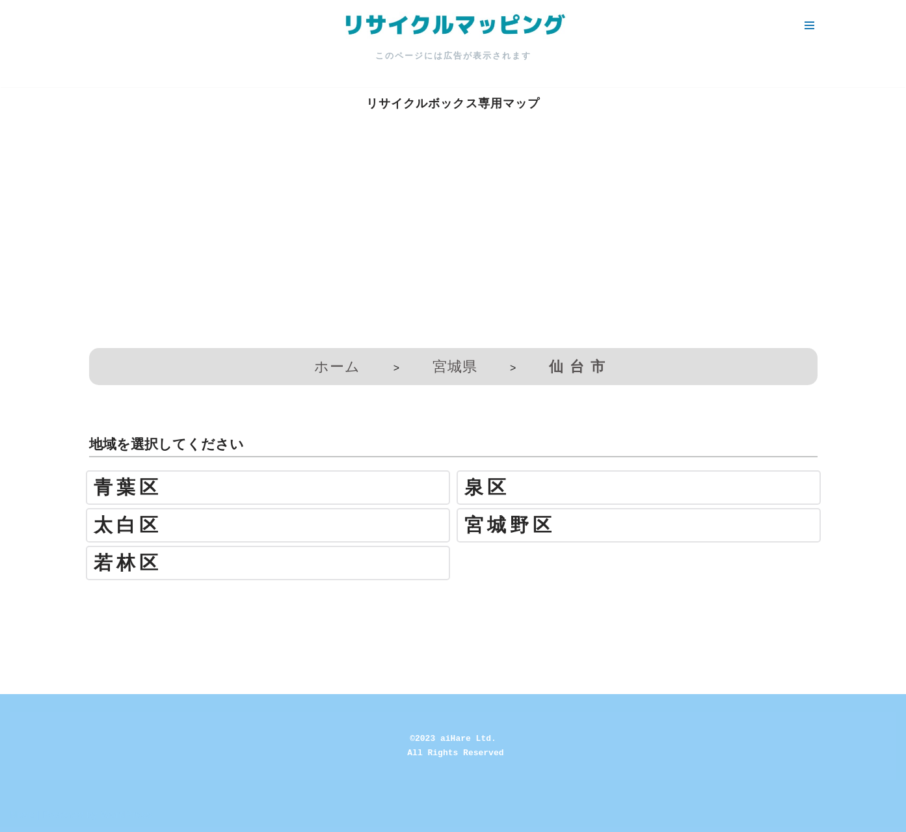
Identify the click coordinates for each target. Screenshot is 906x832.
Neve (22, 814)
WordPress (126, 814)
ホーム (337, 366)
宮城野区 (509, 525)
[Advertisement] (453, 244)
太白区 (128, 525)
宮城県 (455, 366)
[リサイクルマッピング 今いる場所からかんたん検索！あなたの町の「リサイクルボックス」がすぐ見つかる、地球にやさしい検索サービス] (453, 25)
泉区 (487, 487)
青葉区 (128, 487)
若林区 (128, 563)
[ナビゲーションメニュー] (809, 25)
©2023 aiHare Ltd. (453, 739)
